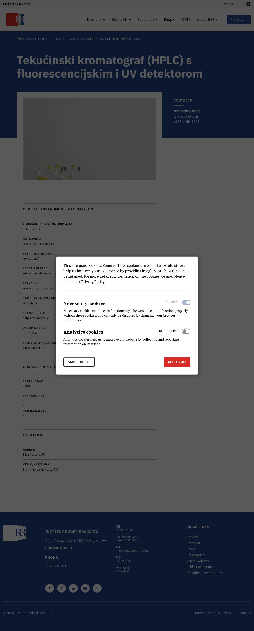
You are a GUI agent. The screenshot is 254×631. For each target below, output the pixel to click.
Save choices (79, 362)
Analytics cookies (83, 332)
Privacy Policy (92, 281)
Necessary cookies (85, 303)
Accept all (177, 362)
